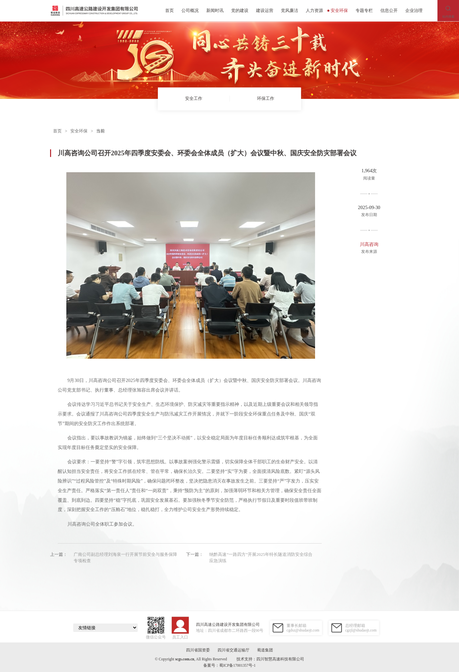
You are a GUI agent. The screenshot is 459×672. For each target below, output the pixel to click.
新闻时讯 (215, 10)
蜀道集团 (265, 650)
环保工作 (265, 98)
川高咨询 (369, 244)
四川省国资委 (198, 650)
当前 (100, 130)
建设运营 (264, 10)
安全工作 (193, 98)
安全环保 (337, 10)
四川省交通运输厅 (233, 650)
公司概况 (190, 10)
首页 (169, 10)
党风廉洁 (289, 10)
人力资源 (314, 10)
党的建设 (239, 10)
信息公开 (389, 10)
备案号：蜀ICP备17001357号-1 (229, 665)
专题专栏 (364, 10)
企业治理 (414, 10)
